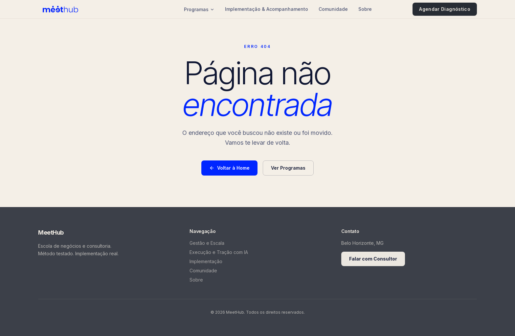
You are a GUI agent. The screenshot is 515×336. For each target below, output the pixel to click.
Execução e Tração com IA (219, 252)
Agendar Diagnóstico (444, 9)
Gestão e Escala (207, 243)
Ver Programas (288, 168)
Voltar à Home (229, 168)
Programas (199, 9)
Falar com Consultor (373, 259)
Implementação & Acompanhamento (266, 9)
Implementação (206, 261)
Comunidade (333, 9)
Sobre (365, 9)
